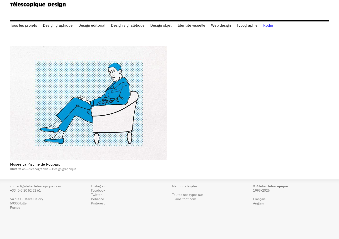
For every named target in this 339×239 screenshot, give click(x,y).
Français (259, 199)
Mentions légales (184, 186)
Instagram (98, 186)
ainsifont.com (185, 199)
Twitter (96, 195)
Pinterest (98, 203)
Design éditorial (91, 26)
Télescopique (27, 5)
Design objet (161, 26)
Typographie (247, 26)
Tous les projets (23, 26)
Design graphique (58, 26)
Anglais (258, 203)
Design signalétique (128, 26)
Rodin (268, 26)
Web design (221, 26)
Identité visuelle (191, 26)
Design (57, 5)
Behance (97, 199)
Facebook (98, 190)
